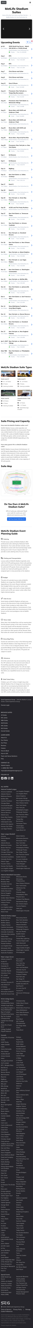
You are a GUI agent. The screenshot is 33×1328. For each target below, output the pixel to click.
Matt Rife (19, 1101)
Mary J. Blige (20, 1099)
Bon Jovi (3, 1095)
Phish (18, 1170)
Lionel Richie (20, 1065)
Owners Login (5, 705)
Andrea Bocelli (5, 1054)
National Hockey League (8, 915)
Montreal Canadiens (7, 950)
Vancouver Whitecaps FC (23, 994)
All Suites (4, 715)
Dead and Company (7, 1157)
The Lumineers (20, 1237)
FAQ (2, 759)
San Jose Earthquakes (22, 981)
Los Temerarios (20, 1067)
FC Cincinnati (5, 977)
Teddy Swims (20, 1230)
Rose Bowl (19, 1019)
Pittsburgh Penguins (22, 929)
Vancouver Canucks (22, 945)
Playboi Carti (20, 1177)
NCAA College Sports (7, 999)
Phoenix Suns (20, 897)
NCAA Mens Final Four (23, 1008)
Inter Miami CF (5, 984)
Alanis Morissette (6, 1049)
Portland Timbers (21, 974)
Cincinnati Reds (5, 854)
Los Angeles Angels (7, 868)
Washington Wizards (22, 911)
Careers (3, 748)
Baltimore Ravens (6, 796)
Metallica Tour (20, 1111)
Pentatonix (19, 1165)
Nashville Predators (7, 953)
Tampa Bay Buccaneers (19, 820)
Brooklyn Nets (5, 881)
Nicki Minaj (19, 1140)
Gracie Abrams (5, 1209)
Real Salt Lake (20, 977)
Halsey (3, 1216)
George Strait (5, 1205)
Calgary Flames (5, 925)
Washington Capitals (22, 950)
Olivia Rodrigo (20, 1152)
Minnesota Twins (21, 840)
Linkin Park (19, 1062)
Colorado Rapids (6, 971)
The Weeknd (20, 1239)
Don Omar (4, 1175)
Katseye (18, 1037)
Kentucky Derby (6, 1288)
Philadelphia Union (22, 972)
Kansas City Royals (7, 866)
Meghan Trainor (21, 1106)
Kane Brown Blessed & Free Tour (8, 1267)
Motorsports (4, 1290)
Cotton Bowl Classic (22, 1003)
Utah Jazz (19, 908)
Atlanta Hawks (5, 877)
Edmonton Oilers (6, 941)
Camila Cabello (5, 1116)
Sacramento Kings (21, 901)
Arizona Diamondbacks (5, 837)
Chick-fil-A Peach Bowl (6, 1026)
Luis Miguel (19, 1072)
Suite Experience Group (8, 699)
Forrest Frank (5, 1200)
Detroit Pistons (5, 895)
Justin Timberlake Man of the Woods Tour (8, 1261)
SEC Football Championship (20, 1022)
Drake (3, 1180)
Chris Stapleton (5, 1134)
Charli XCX (4, 1130)
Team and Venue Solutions (9, 756)
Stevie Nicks (19, 1216)
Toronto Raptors (21, 906)
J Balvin (3, 1230)
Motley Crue (19, 1124)
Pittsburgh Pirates (21, 850)
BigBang (3, 1079)
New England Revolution (20, 960)
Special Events (5, 1274)
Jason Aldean (5, 1243)
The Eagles (19, 1235)
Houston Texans (6, 819)
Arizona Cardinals (6, 792)
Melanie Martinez (21, 1108)
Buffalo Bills (4, 798)
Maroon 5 (19, 1097)
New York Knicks (21, 885)
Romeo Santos (20, 1191)
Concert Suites (5, 731)
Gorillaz (3, 1207)
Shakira (18, 1205)
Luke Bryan (19, 1076)
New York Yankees (21, 845)
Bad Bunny (4, 1067)
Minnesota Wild (6, 948)
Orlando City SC (21, 970)
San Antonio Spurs (22, 904)
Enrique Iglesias (6, 1191)
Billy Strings (4, 1086)
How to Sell (4, 753)
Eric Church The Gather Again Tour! (6, 1194)
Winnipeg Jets (20, 952)
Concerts (3, 1035)
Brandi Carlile (5, 1097)
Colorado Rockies (6, 859)
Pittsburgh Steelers (22, 812)
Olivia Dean (19, 1149)
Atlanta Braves (5, 843)
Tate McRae (19, 1226)
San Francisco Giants (22, 854)
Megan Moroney (21, 1104)
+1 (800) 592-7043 (7, 768)
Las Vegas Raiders (6, 829)
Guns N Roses (5, 1214)
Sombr (18, 1214)
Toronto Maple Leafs (22, 941)
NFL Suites (4, 718)
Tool (17, 1246)
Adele (2, 1047)
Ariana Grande (5, 1056)
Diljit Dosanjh (5, 1164)
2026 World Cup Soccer (6, 1278)
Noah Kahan (20, 1145)
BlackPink (4, 1088)
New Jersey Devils (21, 917)
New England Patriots (23, 800)
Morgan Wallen (21, 1122)
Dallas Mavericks (6, 891)
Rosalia (18, 1193)
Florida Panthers (6, 943)
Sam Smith (19, 1200)
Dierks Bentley (5, 1162)
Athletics (3, 840)
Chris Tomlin (5, 1137)
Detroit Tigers (5, 861)
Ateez (2, 1058)
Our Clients (4, 740)
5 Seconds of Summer (7, 1037)
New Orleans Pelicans (23, 883)
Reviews (3, 745)
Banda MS (4, 1070)
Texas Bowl (19, 1030)
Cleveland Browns (6, 808)
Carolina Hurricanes (7, 927)
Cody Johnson (5, 1141)
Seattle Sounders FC (22, 983)
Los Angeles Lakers (7, 907)
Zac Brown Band (21, 1267)
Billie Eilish (4, 1081)
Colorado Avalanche (7, 932)
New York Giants (13, 15)
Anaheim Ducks (6, 918)
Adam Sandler (5, 1044)
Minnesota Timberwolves (20, 880)
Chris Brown (4, 1132)
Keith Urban (19, 1044)
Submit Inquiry (5, 765)
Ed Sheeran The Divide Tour (8, 1186)
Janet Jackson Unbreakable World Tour (7, 1239)
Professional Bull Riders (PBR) (6, 1293)
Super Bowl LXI (21, 830)
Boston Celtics (5, 879)
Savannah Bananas (22, 1276)
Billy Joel (3, 1084)
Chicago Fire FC (5, 968)
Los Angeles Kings (6, 946)
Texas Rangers (20, 864)
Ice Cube (3, 1223)
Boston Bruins (5, 920)
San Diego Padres (21, 852)
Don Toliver (4, 1178)
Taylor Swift (19, 1228)
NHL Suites (4, 725)
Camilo (3, 1118)
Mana (18, 1088)
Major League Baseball (8, 834)
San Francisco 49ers (22, 814)
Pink (17, 1175)
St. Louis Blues (20, 936)
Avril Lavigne (5, 1063)
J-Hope (3, 1235)
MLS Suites (4, 728)
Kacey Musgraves (6, 1264)
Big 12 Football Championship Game (7, 1013)
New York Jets (24, 15)
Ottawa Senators (21, 924)
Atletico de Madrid (6, 1281)
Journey (3, 1255)
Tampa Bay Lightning (22, 938)
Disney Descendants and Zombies (7, 1167)
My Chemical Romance (20, 1130)
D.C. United (4, 975)
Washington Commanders (20, 827)
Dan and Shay (5, 1148)
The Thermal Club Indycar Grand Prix (22, 1284)
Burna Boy (4, 1113)
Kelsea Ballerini (21, 1046)
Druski (3, 1182)
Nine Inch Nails (20, 1142)
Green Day (4, 1212)
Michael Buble (20, 1113)
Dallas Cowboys (6, 810)
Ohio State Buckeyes (22, 1012)
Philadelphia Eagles (22, 810)
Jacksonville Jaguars (7, 824)
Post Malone (20, 1179)
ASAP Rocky (5, 1042)
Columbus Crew (6, 973)
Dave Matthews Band (7, 1155)
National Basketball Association (11, 874)
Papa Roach (20, 1154)
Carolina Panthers (6, 801)
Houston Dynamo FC (7, 982)
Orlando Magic (20, 892)
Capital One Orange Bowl (7, 1022)
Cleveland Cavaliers (7, 888)
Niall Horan (19, 1138)
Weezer (18, 1260)
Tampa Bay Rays (21, 861)
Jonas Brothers (5, 1250)
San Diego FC (20, 979)
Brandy (3, 1102)
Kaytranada (19, 1042)
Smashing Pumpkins (22, 1212)
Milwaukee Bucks (21, 876)
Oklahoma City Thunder (20, 889)
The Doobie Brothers (22, 1232)
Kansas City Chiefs (6, 826)
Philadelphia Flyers (22, 927)
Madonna (19, 1083)
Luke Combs (20, 1079)
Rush (17, 1195)
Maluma (18, 1086)
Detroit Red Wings (6, 939)
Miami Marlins (20, 836)
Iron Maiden (4, 1228)
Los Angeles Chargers (22, 791)
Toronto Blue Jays (21, 866)
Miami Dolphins (21, 796)
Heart (2, 1221)
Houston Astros (5, 864)
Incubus (3, 1226)
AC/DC (3, 1040)
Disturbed (4, 1171)
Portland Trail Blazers (22, 899)
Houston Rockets (6, 900)
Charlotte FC (5, 966)
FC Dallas (4, 980)
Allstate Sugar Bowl (7, 1005)
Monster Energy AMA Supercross (22, 1119)
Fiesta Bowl (19, 1005)
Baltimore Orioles (6, 845)
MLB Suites (4, 723)
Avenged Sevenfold (7, 1060)
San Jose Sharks (21, 931)
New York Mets (20, 843)
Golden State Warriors (8, 898)
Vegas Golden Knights (23, 948)
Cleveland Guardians (7, 857)
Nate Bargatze (20, 1133)
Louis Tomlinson (21, 1069)
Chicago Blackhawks (7, 929)
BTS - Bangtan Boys (7, 1065)
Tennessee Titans (21, 823)
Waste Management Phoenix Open (22, 1293)
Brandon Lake (5, 1100)
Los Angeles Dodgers (7, 871)
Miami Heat (4, 912)
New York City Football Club (20, 964)
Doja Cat (3, 1173)
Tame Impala (20, 1223)
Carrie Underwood (6, 1125)
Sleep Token (20, 1209)
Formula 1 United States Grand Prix (6, 1284)
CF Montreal (4, 964)
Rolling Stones (20, 1188)
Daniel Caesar (5, 1150)
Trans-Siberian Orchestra (20, 1250)
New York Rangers (21, 922)
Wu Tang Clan (20, 1262)
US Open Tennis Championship (21, 1288)
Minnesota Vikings (21, 798)
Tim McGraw (20, 1244)
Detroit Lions (5, 815)
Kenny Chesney (21, 1051)
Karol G (3, 1270)
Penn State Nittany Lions (22, 1016)
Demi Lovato (5, 1159)
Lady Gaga (19, 1053)
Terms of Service (6, 1309)
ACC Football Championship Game (7, 1002)
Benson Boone (5, 1072)
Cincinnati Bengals (6, 805)
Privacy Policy (17, 1309)
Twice (18, 1253)
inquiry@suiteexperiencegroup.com (11, 770)
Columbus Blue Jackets (8, 934)
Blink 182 (4, 1093)
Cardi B (3, 1120)
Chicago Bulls (5, 886)
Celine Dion (4, 1127)
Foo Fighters (4, 1198)
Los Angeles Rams (21, 793)
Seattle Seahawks (21, 817)
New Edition (20, 1136)
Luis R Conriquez (21, 1074)
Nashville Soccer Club (7, 994)
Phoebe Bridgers (21, 1172)
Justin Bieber (5, 1257)
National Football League (8, 789)
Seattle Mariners (21, 857)
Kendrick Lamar (21, 1049)
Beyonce (3, 1077)
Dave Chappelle (6, 1152)
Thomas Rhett (20, 1242)
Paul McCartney (21, 1156)
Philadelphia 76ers (22, 894)
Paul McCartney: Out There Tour (22, 1160)
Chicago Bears (5, 803)
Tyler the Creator (21, 1255)
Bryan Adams (5, 1111)
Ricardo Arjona (20, 1184)
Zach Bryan (19, 1269)
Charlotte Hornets (6, 884)
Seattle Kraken (20, 934)
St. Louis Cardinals (21, 859)
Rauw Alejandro (21, 1182)
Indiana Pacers (5, 902)
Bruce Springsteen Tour (6, 1105)
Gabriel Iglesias (5, 1202)
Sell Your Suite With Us (16, 519)
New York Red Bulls (22, 967)
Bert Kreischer (5, 1074)
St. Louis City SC (21, 988)
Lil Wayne (19, 1060)
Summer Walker (21, 1221)
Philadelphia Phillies (22, 847)
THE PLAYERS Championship (20, 1280)
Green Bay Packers (6, 817)
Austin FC (4, 961)
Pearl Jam (19, 1163)
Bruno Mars (4, 1109)
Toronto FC (19, 990)
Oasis (18, 1147)
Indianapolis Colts (6, 822)
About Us (4, 737)
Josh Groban (5, 1253)
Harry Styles (4, 1219)
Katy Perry (19, 1039)
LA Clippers (4, 905)
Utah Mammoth (21, 943)
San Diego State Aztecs (21, 1026)
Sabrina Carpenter (21, 1198)
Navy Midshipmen (21, 1010)
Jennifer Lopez (5, 1246)
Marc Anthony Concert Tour (23, 1091)
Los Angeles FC (5, 989)
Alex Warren (5, 1051)
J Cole (2, 1232)
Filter (29, 42)
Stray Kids (19, 1219)
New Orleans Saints (22, 803)
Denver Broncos (6, 812)
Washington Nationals (23, 868)
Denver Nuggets (6, 893)
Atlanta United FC (6, 959)
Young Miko (19, 1264)
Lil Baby (18, 1058)
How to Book (5, 751)
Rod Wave (19, 1186)
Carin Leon (4, 1123)
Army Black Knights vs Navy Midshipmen (8, 1009)
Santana (18, 1202)
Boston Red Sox (6, 847)
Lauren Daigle (20, 1056)
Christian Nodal (5, 1139)
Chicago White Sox (7, 852)
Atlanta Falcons (6, 794)
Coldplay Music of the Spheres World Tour (7, 1145)
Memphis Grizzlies (6, 909)
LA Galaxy (4, 987)
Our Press (4, 743)
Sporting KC (19, 986)
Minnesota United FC (7, 991)
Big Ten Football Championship (6, 1017)
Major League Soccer (7, 957)
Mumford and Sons (22, 1127)
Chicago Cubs (5, 850)
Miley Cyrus (19, 1115)
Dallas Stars (4, 936)
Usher (18, 1258)
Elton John (4, 1189)
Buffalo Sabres (5, 922)
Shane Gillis (19, 1207)
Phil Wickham (20, 1168)
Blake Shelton (5, 1091)
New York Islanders (22, 920)
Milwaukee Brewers (22, 838)
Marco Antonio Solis (22, 1095)
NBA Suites (4, 720)
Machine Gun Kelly (22, 1081)
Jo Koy (3, 1248)
